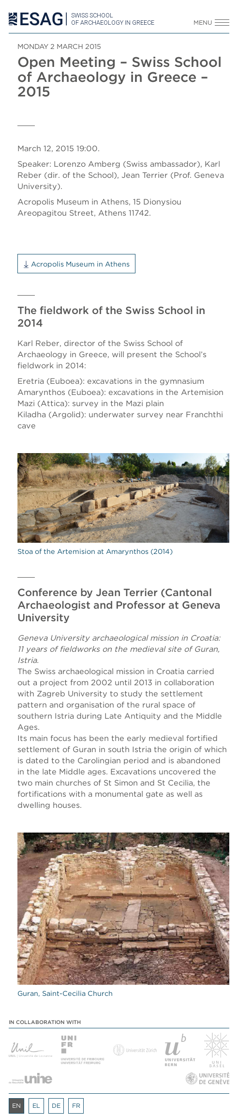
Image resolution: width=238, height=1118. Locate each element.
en (16, 1105)
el (36, 1105)
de (56, 1105)
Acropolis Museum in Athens (80, 264)
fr (76, 1105)
